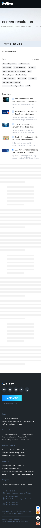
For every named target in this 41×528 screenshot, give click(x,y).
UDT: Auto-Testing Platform (10, 418)
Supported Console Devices (25, 474)
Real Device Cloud (29, 421)
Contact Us (11, 398)
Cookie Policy (24, 521)
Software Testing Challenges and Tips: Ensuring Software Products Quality (24, 112)
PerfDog (4, 424)
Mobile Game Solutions (9, 450)
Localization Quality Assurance (21, 440)
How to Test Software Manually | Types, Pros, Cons (23, 125)
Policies (29, 484)
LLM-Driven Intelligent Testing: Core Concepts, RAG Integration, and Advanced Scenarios (25, 151)
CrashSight (12, 424)
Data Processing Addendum (10, 521)
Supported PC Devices (8, 474)
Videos (19, 465)
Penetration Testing (23, 437)
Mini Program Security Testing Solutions (13, 455)
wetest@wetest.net (11, 403)
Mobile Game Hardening (9, 437)
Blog (14, 465)
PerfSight (19, 424)
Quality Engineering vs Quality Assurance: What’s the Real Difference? (25, 138)
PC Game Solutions (23, 450)
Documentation (6, 465)
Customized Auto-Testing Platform (12, 421)
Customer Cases (14, 484)
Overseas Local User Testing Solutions (13, 453)
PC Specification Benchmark (10, 468)
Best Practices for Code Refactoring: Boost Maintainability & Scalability (25, 100)
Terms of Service (7, 519)
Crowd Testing (6, 440)
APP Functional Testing (25, 434)
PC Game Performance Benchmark (12, 471)
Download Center (29, 471)
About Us (5, 484)
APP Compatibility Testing (9, 434)
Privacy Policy (18, 519)
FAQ (24, 465)
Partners (22, 484)
